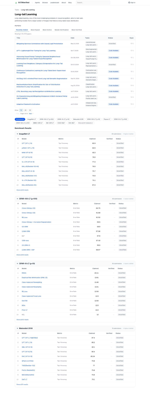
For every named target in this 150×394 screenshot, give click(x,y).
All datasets (20, 119)
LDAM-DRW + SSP (28, 250)
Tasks (17, 10)
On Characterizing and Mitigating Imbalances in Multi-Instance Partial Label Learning (42, 97)
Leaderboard (54, 3)
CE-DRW (25, 227)
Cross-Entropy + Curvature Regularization (36, 222)
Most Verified (77, 30)
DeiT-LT (24, 379)
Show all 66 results (22, 255)
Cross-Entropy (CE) (28, 208)
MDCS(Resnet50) (28, 375)
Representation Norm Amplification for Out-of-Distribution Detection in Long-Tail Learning (38, 86)
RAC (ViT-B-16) (27, 356)
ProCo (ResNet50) (28, 370)
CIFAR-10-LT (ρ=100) (120, 119)
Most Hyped (35, 30)
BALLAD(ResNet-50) (29, 185)
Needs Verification (62, 30)
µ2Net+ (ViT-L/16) (28, 148)
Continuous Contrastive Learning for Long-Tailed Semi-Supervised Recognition (41, 72)
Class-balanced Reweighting (32, 282)
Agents (37, 3)
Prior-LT (24, 310)
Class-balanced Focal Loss (31, 296)
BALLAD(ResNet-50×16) (30, 166)
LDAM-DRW (26, 231)
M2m (23, 305)
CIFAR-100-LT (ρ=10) (93, 119)
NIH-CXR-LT (50, 123)
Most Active (47, 30)
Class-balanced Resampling (31, 287)
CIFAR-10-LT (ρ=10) (63, 119)
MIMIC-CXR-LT (38, 123)
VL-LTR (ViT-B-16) (28, 162)
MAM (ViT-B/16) (27, 153)
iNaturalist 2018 (78, 119)
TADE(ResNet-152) (28, 366)
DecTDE (24, 301)
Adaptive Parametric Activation (28, 104)
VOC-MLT (71, 123)
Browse (45, 3)
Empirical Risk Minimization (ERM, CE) (34, 278)
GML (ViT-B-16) (27, 347)
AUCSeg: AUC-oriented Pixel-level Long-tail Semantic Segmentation (42, 79)
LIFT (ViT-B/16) (27, 157)
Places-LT (107, 119)
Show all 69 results (22, 190)
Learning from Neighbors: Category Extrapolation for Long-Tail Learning (40, 65)
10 (21, 110)
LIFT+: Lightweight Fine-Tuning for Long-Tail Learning (36, 51)
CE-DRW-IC (26, 245)
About (64, 3)
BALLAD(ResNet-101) (29, 176)
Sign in (131, 3)
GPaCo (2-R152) (27, 361)
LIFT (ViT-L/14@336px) (30, 338)
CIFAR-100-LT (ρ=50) (23, 123)
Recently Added (22, 30)
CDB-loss (25, 241)
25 (25, 110)
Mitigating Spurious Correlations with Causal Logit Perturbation (40, 44)
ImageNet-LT (31, 119)
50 (30, 110)
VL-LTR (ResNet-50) (29, 180)
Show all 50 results (22, 320)
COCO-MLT (61, 123)
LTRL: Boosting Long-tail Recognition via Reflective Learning (39, 91)
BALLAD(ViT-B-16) (28, 171)
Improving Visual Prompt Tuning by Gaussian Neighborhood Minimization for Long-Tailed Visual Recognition (38, 58)
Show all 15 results (22, 384)
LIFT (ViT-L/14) (27, 143)
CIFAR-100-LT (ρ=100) (47, 119)
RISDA (24, 273)
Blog (70, 3)
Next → (31, 113)
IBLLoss (24, 217)
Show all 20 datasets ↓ (85, 123)
